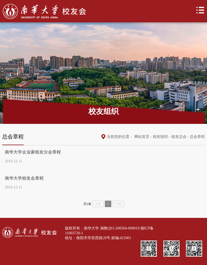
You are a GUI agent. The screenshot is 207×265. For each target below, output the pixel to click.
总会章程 (197, 137)
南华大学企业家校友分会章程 (33, 152)
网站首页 (141, 137)
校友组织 (160, 137)
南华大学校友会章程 (24, 178)
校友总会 (179, 137)
